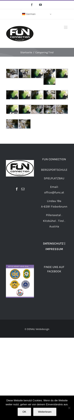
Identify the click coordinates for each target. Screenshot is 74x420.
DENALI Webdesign (38, 329)
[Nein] (69, 408)
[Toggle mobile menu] (66, 27)
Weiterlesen (45, 411)
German (29, 14)
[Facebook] (16, 189)
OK (24, 411)
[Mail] (22, 189)
